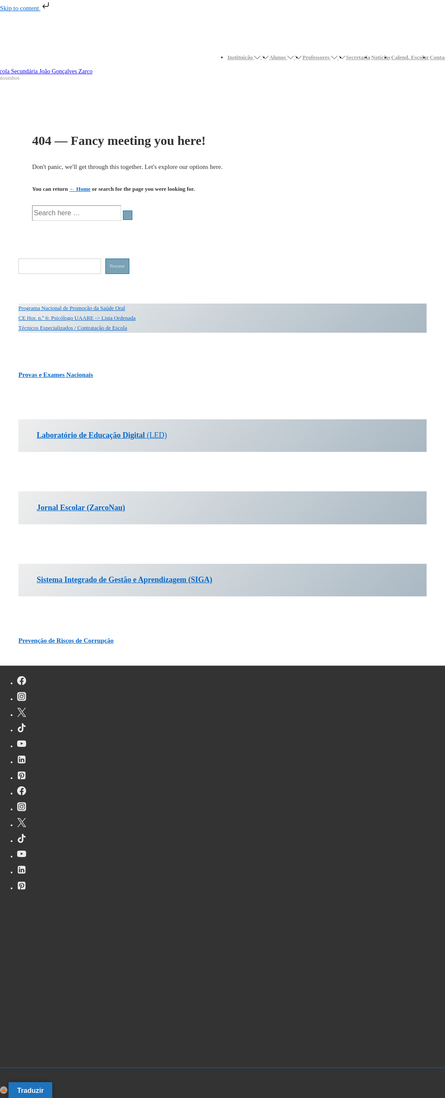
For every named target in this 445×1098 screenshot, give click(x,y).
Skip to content (25, 8)
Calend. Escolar (410, 57)
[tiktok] (21, 729)
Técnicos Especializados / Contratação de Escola (72, 328)
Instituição (244, 57)
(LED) (102, 435)
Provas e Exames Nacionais (55, 374)
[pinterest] (21, 777)
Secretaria (358, 57)
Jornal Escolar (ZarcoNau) (81, 507)
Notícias (381, 57)
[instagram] (21, 698)
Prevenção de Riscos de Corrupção (65, 640)
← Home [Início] (79, 189)
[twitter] (21, 714)
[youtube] (21, 745)
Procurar (117, 266)
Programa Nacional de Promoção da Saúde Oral (71, 308)
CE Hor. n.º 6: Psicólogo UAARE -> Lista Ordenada (77, 318)
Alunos (282, 57)
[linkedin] (21, 761)
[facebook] (21, 682)
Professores (320, 57)
